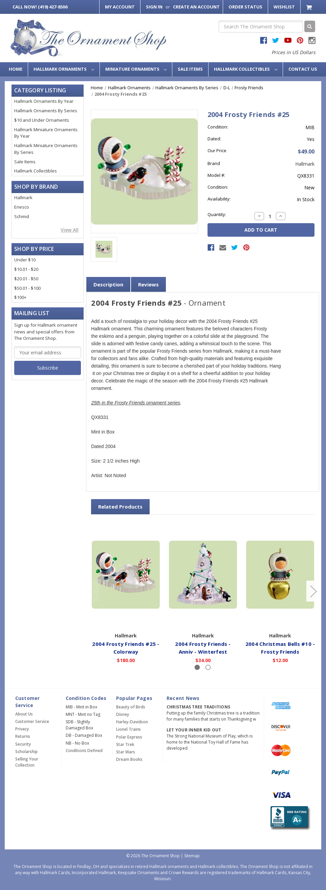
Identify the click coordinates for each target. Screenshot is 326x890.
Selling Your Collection (26, 762)
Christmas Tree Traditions (198, 707)
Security (23, 744)
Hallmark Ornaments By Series (45, 111)
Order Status (245, 7)
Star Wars (125, 752)
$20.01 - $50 (26, 279)
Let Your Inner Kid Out (194, 730)
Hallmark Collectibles (245, 69)
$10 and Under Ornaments (41, 120)
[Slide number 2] (208, 667)
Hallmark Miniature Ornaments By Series (46, 148)
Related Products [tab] (120, 506)
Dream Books (129, 759)
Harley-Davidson (132, 722)
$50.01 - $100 (27, 288)
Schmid (21, 216)
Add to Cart (203, 619)
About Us (24, 714)
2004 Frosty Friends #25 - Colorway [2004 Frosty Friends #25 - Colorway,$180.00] (125, 647)
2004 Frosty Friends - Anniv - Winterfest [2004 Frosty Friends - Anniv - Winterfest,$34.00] (203, 647)
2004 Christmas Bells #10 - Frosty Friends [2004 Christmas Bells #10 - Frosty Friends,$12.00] (280, 647)
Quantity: (217, 214)
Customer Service (32, 721)
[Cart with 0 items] (310, 7)
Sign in (154, 7)
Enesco (21, 207)
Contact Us (302, 69)
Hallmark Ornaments (64, 69)
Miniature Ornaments (136, 69)
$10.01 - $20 (26, 269)
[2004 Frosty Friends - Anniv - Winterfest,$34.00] (203, 574)
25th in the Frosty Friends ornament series (135, 403)
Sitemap (192, 856)
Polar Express (129, 737)
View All (70, 230)
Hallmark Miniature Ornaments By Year (46, 132)
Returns (22, 736)
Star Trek (125, 744)
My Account (120, 7)
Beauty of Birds (130, 707)
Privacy (22, 729)
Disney (122, 714)
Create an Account (196, 7)
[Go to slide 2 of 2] (92, 591)
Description (108, 284)
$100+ (20, 297)
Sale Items (190, 69)
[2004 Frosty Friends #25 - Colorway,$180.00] (126, 574)
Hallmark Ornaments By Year (43, 101)
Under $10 (25, 260)
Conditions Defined (84, 750)
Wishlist (284, 7)
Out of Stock (125, 619)
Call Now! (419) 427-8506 (40, 7)
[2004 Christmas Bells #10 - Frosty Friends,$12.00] (280, 574)
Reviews (148, 284)
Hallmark (23, 197)
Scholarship (26, 751)
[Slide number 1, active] (197, 667)
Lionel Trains (128, 729)
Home (15, 69)
